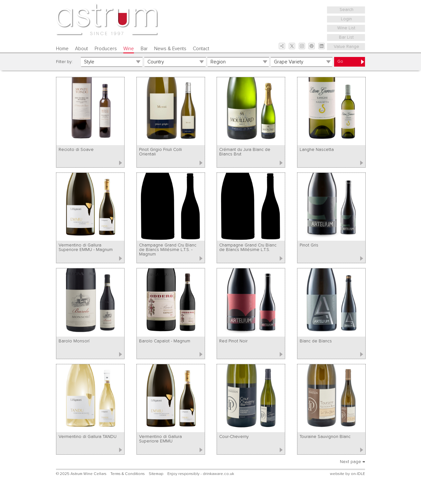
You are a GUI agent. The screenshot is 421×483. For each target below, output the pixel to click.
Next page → (352, 462)
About (81, 48)
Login (346, 19)
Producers (106, 48)
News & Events (170, 48)
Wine (128, 48)
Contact (201, 48)
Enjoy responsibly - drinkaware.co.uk (200, 474)
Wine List (346, 28)
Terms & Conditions (127, 474)
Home (62, 48)
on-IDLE (358, 474)
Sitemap (156, 474)
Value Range (346, 46)
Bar (144, 48)
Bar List (346, 37)
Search (346, 9)
